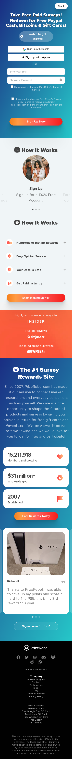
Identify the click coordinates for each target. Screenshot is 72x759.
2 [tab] (36, 209)
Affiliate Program (36, 679)
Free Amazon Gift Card (36, 717)
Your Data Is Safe (23, 269)
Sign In (61, 6)
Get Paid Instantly (24, 283)
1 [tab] (32, 209)
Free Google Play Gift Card (36, 711)
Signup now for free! (36, 626)
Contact (36, 682)
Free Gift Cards (36, 708)
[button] (36, 49)
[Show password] (60, 80)
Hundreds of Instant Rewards (32, 242)
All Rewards (36, 722)
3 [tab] (39, 209)
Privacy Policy (36, 696)
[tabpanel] (36, 179)
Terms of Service (36, 693)
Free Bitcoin (36, 719)
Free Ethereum (36, 705)
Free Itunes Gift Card (36, 714)
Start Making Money (36, 298)
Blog (35, 688)
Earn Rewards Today (36, 516)
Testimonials (36, 685)
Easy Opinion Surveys (26, 256)
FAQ (36, 690)
